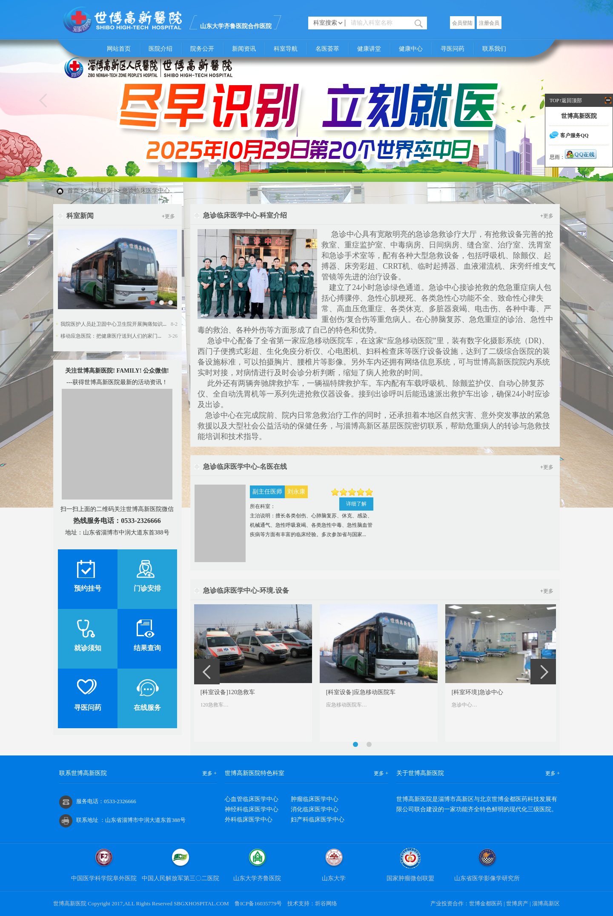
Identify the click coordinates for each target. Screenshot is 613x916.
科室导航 (286, 49)
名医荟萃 (327, 49)
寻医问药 (452, 49)
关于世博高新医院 (420, 773)
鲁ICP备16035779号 (258, 903)
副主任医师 (267, 491)
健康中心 (411, 49)
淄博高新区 (546, 903)
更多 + (209, 773)
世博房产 (517, 903)
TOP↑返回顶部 (566, 100)
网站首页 (119, 49)
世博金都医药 (485, 903)
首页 (73, 190)
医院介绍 (160, 49)
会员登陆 (462, 23)
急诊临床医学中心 (146, 190)
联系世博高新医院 (83, 773)
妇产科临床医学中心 (317, 819)
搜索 (418, 23)
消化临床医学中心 (314, 809)
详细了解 (356, 504)
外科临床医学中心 (248, 819)
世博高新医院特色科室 (254, 773)
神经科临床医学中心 (251, 809)
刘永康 (296, 491)
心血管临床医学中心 (251, 799)
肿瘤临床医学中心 (314, 799)
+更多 (168, 216)
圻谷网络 (326, 903)
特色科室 (100, 190)
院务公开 (202, 49)
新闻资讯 (244, 49)
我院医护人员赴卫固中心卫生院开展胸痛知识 (111, 324)
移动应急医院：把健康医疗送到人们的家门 (109, 336)
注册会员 (489, 23)
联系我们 (494, 49)
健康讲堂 (369, 49)
